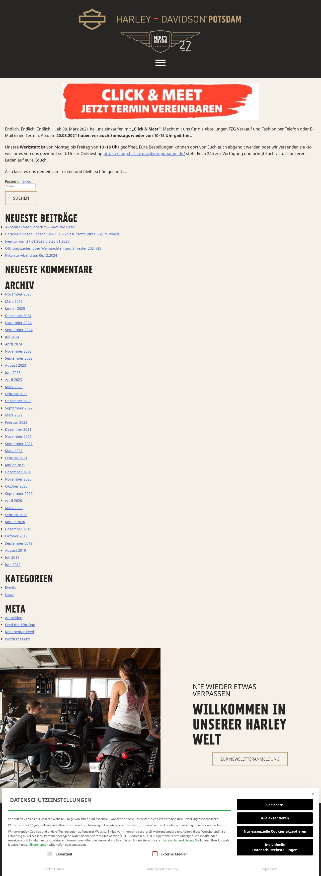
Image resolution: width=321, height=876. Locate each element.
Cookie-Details (54, 867)
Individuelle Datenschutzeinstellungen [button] (274, 846)
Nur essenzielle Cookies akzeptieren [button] (275, 830)
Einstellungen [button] (38, 843)
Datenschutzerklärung (178, 839)
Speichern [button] (274, 803)
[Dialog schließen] (313, 793)
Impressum (269, 867)
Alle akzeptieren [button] (275, 816)
